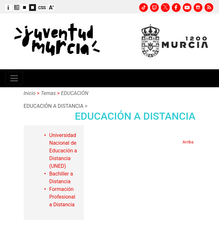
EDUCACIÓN (74, 93)
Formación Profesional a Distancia (62, 197)
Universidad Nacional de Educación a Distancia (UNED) (63, 150)
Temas (48, 93)
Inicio (30, 93)
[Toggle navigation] (14, 78)
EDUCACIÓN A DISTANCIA (54, 106)
